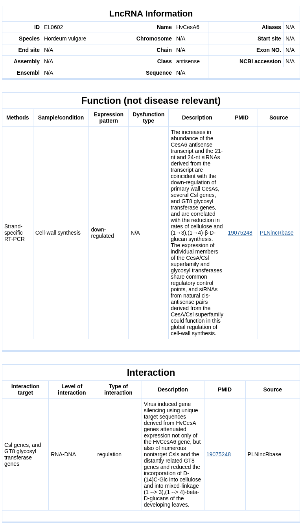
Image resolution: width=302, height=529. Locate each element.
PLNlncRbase (277, 233)
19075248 (240, 233)
